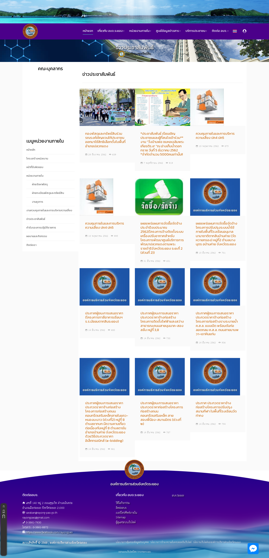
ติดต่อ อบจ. (220, 30)
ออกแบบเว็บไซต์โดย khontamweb (134, 552)
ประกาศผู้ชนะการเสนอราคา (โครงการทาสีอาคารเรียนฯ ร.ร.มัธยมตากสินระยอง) (104, 317)
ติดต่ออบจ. (121, 507)
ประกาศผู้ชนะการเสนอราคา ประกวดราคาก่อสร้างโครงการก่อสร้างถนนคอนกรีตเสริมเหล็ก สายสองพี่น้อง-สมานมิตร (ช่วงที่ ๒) (161, 413)
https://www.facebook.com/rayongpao (49, 532)
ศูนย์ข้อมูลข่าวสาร (168, 30)
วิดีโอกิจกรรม (123, 503)
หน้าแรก (88, 30)
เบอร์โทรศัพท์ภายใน (126, 512)
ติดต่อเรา (31, 245)
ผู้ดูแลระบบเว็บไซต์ (126, 522)
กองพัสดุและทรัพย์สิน (138, 54)
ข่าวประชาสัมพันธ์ (35, 219)
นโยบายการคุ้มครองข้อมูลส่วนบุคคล (132, 542)
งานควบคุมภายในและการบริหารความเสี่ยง (49, 210)
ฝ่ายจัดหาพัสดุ (40, 184)
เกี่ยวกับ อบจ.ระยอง (111, 30)
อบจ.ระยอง (178, 495)
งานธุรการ (37, 202)
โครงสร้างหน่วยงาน (37, 159)
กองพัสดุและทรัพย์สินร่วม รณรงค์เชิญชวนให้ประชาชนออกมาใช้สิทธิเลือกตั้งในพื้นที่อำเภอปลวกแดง (105, 140)
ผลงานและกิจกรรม (36, 236)
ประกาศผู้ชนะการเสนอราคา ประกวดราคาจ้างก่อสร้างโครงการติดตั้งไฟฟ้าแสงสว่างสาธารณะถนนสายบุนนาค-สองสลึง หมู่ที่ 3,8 (162, 321)
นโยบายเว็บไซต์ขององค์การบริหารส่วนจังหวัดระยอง (217, 542)
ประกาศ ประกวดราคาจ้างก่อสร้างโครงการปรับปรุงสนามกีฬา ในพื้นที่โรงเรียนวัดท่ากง (216, 409)
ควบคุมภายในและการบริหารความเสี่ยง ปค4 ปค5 (215, 135)
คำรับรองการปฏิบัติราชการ (41, 228)
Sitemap (121, 517)
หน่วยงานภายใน (140, 30)
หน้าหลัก (30, 150)
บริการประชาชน (196, 30)
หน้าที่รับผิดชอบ (34, 167)
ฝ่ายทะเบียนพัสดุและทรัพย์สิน (48, 193)
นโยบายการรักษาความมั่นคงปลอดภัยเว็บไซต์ (171, 542)
